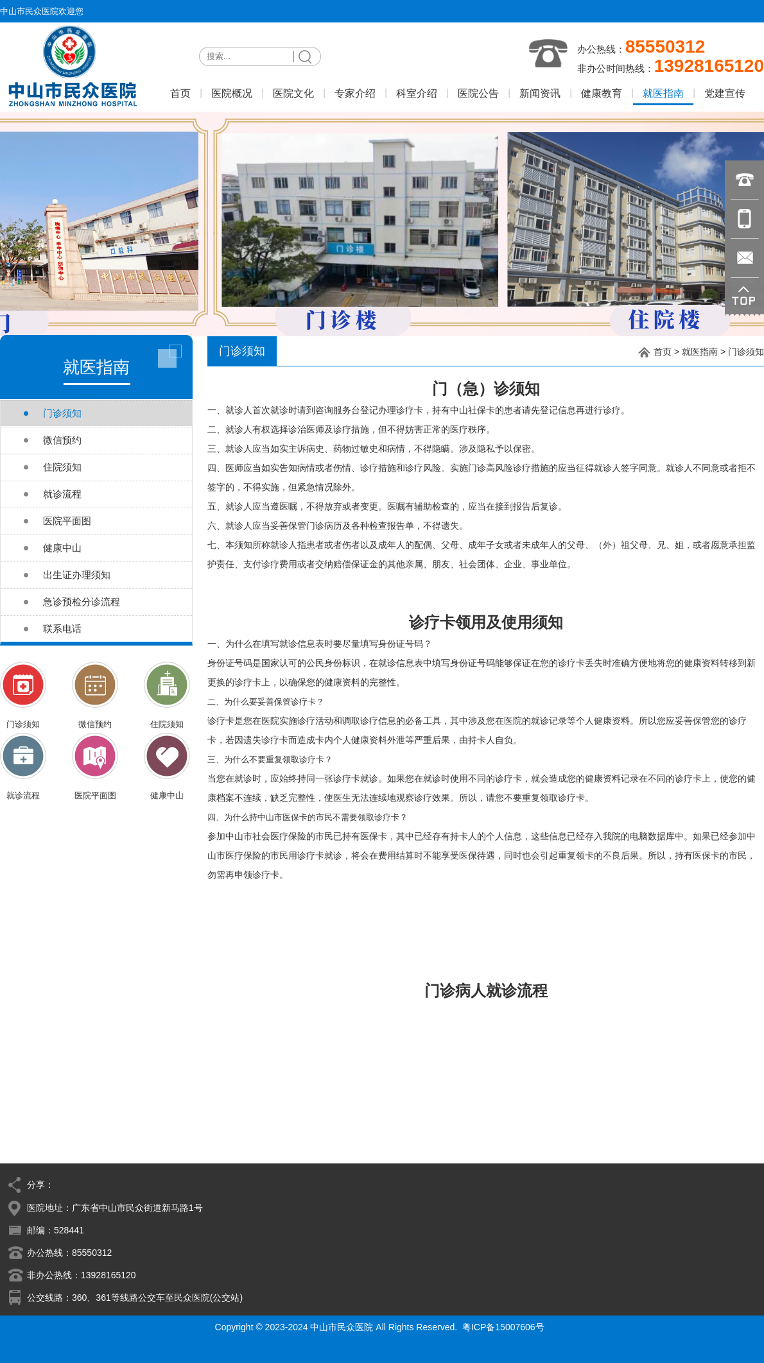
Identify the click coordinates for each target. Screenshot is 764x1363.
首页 (663, 352)
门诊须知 (746, 352)
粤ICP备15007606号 (503, 1327)
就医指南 (700, 352)
